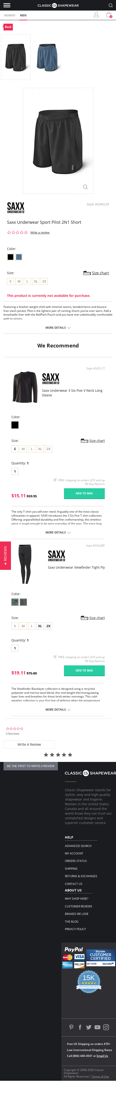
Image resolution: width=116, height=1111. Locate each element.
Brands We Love (76, 914)
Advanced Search (78, 846)
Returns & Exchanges (81, 876)
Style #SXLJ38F (95, 546)
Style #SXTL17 (95, 368)
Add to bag (84, 493)
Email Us (102, 1056)
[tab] (29, 744)
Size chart (100, 273)
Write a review (39, 232)
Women (9, 15)
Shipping (71, 869)
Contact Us (73, 884)
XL (40, 626)
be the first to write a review (30, 766)
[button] (5, 555)
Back (8, 27)
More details (56, 328)
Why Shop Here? (76, 899)
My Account (74, 853)
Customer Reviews (78, 906)
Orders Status (76, 861)
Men (23, 15)
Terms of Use (100, 1076)
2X (48, 626)
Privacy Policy (75, 929)
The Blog (71, 922)
